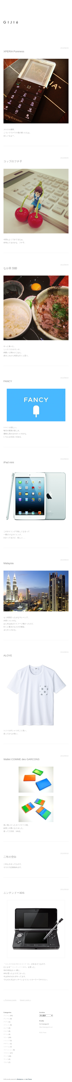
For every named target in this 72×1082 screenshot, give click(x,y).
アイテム (6, 1015)
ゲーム (5, 1034)
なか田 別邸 (10, 268)
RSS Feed (42, 1032)
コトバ (5, 1037)
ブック (5, 1059)
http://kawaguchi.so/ (46, 1027)
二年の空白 (9, 856)
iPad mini (8, 462)
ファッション (8, 1050)
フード (5, 1056)
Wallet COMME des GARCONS (21, 759)
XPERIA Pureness (13, 51)
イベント (6, 1025)
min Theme (29, 1079)
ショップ (6, 1040)
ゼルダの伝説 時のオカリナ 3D (17, 964)
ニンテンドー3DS (13, 892)
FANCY (7, 381)
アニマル (6, 1019)
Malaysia (8, 563)
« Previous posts (9, 1000)
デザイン (6, 1043)
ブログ (5, 1062)
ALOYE (7, 655)
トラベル (6, 1047)
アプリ (5, 1022)
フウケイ (6, 1053)
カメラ (5, 1028)
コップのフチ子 (12, 161)
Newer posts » (25, 1000)
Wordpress (20, 1079)
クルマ (5, 1031)
